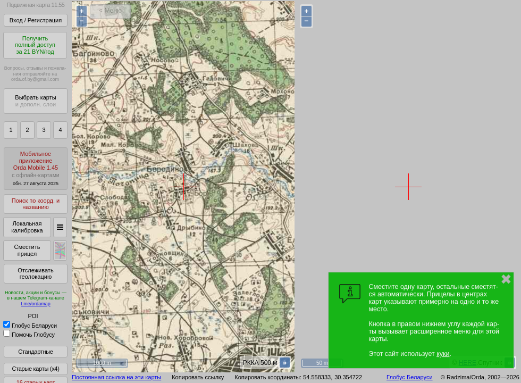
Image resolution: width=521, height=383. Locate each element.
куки (442, 353)
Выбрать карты (35, 100)
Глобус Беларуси (30, 325)
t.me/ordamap (36, 303)
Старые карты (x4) (35, 368)
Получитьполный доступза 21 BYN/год (35, 45)
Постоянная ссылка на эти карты (116, 377)
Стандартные (35, 351)
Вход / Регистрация (36, 20)
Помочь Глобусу (29, 334)
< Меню (110, 10)
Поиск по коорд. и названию (36, 204)
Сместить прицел (27, 250)
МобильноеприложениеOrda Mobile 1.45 (35, 168)
